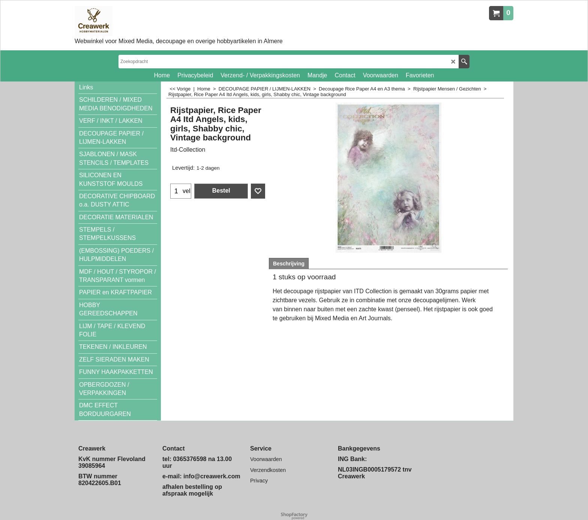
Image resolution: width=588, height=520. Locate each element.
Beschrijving (288, 264)
